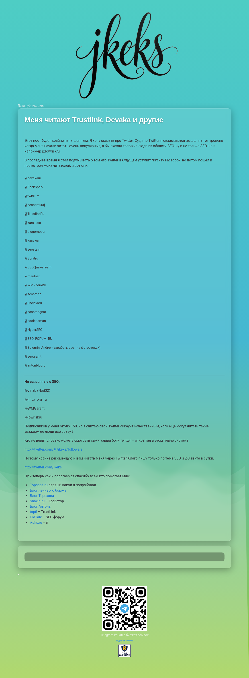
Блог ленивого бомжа (48, 490)
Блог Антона (40, 506)
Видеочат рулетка (124, 641)
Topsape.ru (39, 485)
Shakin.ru (37, 501)
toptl (33, 512)
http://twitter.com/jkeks (43, 467)
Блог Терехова (42, 496)
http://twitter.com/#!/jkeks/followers (53, 449)
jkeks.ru (36, 522)
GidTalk (36, 517)
